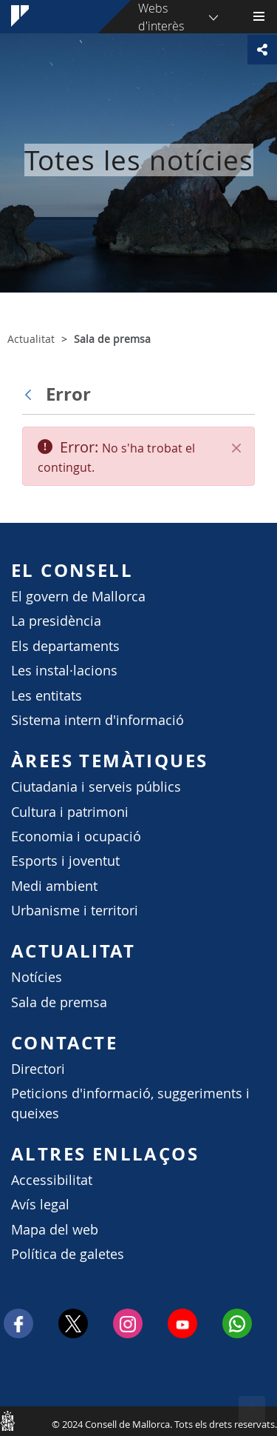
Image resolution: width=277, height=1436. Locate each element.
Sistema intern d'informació (97, 720)
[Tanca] (236, 448)
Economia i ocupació (76, 836)
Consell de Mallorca (7, 1420)
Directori (38, 1069)
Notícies (36, 977)
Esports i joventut (65, 860)
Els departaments (65, 646)
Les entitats (46, 695)
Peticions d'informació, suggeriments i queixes (130, 1103)
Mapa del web (54, 1229)
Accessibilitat (51, 1180)
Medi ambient (54, 886)
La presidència (56, 620)
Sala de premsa (59, 1002)
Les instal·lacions (64, 670)
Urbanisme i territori (74, 910)
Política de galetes (67, 1254)
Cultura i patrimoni (70, 812)
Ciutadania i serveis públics (96, 786)
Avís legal (40, 1204)
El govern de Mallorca (78, 596)
